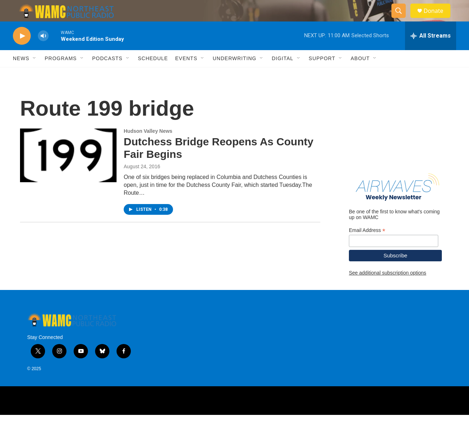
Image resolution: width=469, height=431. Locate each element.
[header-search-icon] (402, 19)
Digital (282, 74)
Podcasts (107, 74)
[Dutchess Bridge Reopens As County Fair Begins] (68, 171)
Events (186, 74)
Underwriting (234, 74)
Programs (61, 74)
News (21, 74)
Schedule (153, 74)
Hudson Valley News (148, 147)
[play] (22, 52)
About (360, 74)
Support (322, 74)
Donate (438, 19)
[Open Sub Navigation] (35, 74)
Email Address (367, 246)
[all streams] (430, 52)
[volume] (43, 52)
